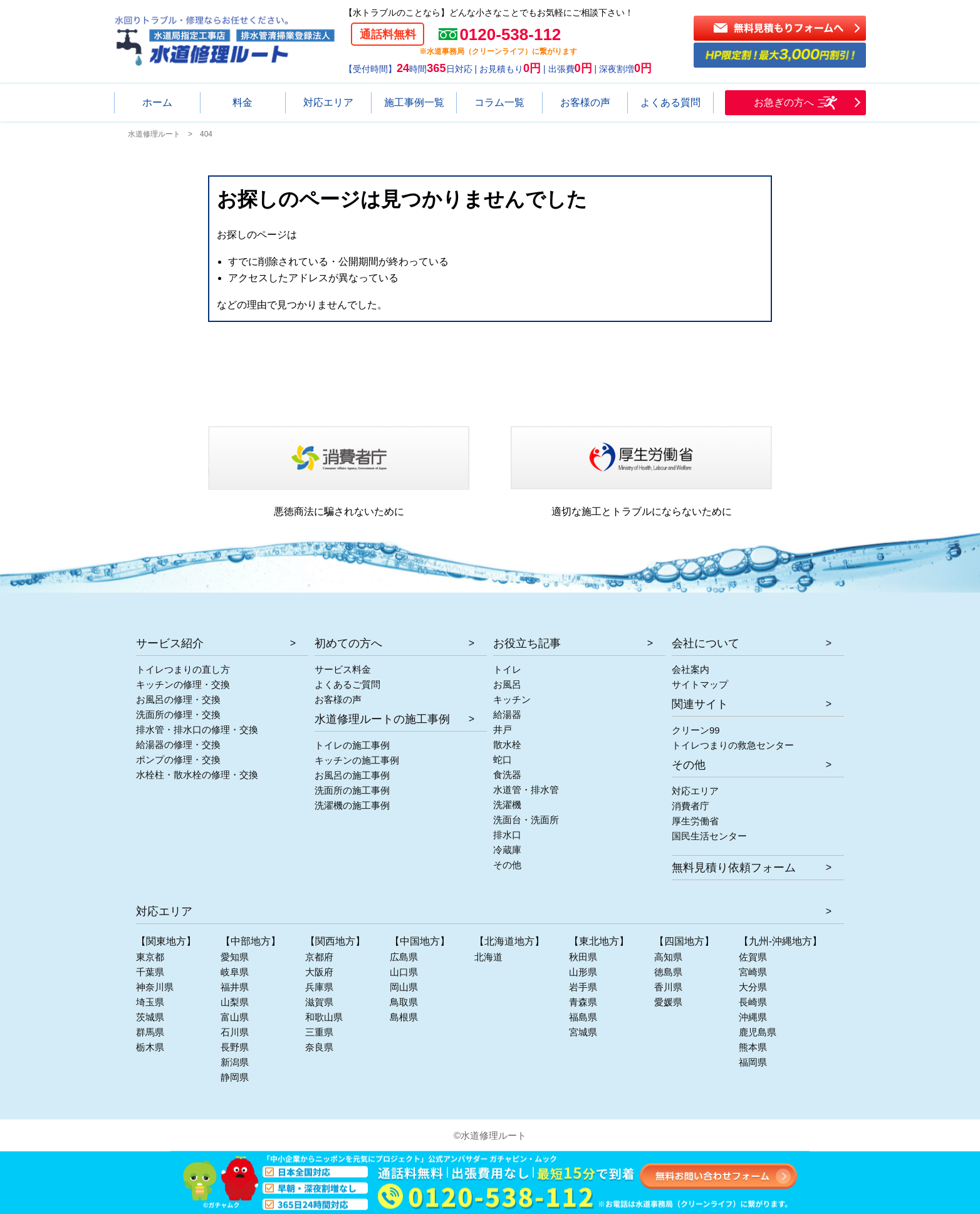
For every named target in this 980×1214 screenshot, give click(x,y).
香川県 (668, 987)
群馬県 (150, 1032)
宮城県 (583, 1032)
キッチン (512, 699)
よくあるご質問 (347, 684)
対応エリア (695, 791)
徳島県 (668, 972)
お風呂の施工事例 (352, 775)
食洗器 (507, 774)
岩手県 (583, 987)
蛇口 (502, 759)
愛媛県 (668, 1002)
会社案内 (690, 669)
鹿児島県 (757, 1032)
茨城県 (150, 1017)
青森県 (583, 1002)
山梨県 (235, 1002)
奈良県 (319, 1047)
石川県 (235, 1032)
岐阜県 (235, 972)
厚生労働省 (695, 821)
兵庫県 (319, 987)
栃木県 (150, 1047)
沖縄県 (753, 1017)
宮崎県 (753, 972)
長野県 (235, 1047)
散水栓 (507, 744)
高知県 (668, 957)
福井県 (235, 987)
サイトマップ (700, 684)
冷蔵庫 (507, 849)
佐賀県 (753, 957)
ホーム (157, 102)
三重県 (319, 1032)
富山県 (235, 1017)
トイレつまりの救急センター (733, 745)
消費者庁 (690, 806)
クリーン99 (696, 730)
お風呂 (507, 684)
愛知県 (235, 957)
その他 (507, 864)
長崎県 (753, 1002)
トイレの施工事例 (352, 745)
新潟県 (235, 1062)
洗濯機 (507, 804)
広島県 (404, 957)
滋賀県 (319, 1002)
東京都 (150, 957)
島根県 (404, 1017)
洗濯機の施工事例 (352, 805)
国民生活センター (709, 836)
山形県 (583, 972)
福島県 (583, 1017)
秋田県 (583, 957)
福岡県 (753, 1062)
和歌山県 (324, 1017)
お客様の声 (338, 699)
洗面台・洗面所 (526, 819)
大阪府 (319, 972)
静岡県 (235, 1077)
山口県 (404, 972)
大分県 (753, 987)
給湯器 (507, 714)
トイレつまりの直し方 (183, 669)
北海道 (488, 957)
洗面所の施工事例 (352, 790)
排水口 (507, 834)
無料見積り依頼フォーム (734, 867)
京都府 (319, 957)
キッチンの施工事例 (357, 760)
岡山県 (404, 987)
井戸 (502, 729)
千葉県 (150, 972)
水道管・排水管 (526, 789)
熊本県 (753, 1047)
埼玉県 (150, 1002)
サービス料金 (343, 669)
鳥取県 (404, 1002)
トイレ (507, 669)
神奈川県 (155, 987)
